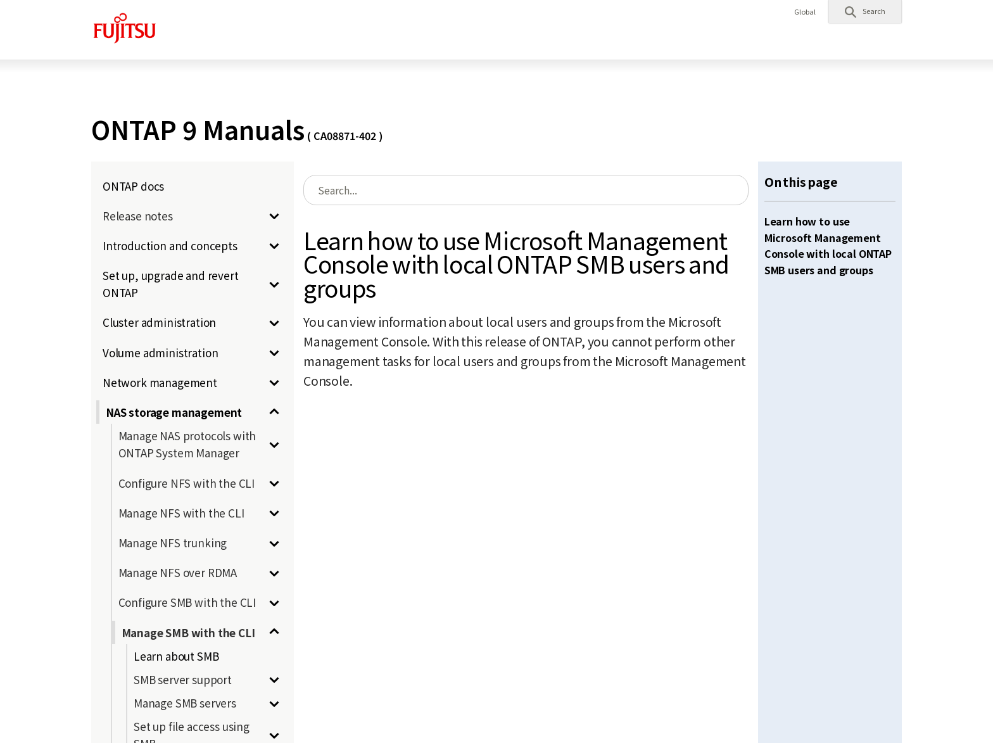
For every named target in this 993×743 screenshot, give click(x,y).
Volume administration (160, 352)
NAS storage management (174, 412)
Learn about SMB (176, 656)
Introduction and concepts (170, 245)
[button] (865, 11)
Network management (160, 382)
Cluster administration (159, 322)
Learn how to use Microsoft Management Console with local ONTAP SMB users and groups (828, 245)
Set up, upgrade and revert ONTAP (171, 283)
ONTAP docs (133, 186)
